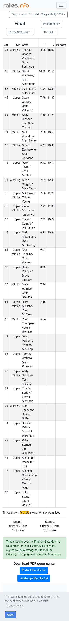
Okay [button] (10, 614)
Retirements (50, 24)
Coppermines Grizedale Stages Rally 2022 (37, 14)
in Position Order (19, 32)
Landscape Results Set (34, 578)
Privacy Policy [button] (14, 605)
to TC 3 (48, 32)
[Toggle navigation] (61, 5)
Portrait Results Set (34, 570)
